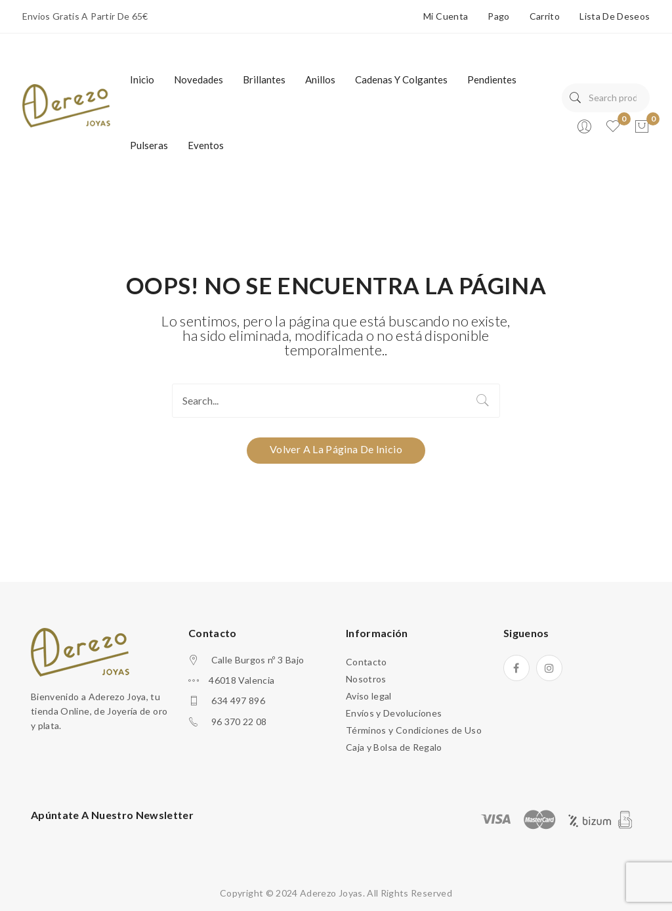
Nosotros (366, 678)
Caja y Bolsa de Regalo (394, 747)
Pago (498, 16)
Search (575, 97)
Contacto (366, 661)
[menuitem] (142, 79)
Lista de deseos (614, 16)
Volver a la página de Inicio (336, 449)
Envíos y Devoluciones (394, 713)
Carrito (545, 16)
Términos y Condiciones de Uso (414, 730)
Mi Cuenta (445, 16)
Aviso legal (369, 695)
